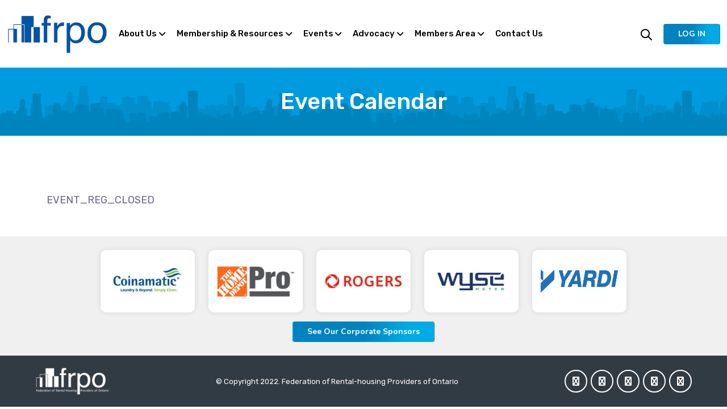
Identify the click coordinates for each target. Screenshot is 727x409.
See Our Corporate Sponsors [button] (363, 331)
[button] (691, 34)
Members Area (445, 33)
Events (318, 33)
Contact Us (519, 33)
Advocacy (374, 33)
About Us (138, 33)
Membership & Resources (230, 33)
